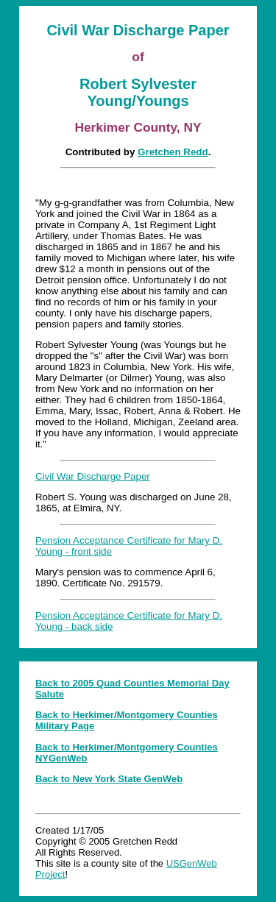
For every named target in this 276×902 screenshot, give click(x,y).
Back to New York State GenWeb (109, 778)
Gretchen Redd (173, 151)
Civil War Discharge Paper (92, 476)
